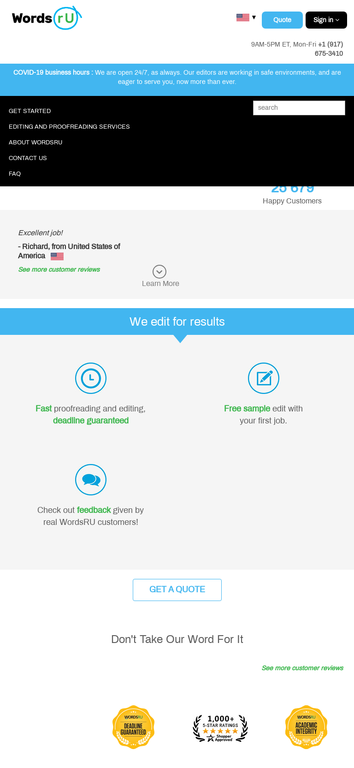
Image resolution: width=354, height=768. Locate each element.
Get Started (30, 111)
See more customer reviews (59, 269)
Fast (43, 408)
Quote (282, 20)
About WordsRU (35, 142)
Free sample (247, 408)
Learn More (160, 283)
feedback (94, 510)
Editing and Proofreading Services (69, 127)
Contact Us (28, 158)
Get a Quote (177, 589)
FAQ (15, 174)
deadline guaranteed (91, 420)
